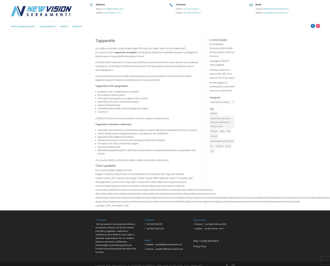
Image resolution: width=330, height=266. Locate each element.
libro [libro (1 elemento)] (228, 131)
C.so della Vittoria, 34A (113, 8)
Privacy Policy (199, 246)
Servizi (63, 26)
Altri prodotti (48, 26)
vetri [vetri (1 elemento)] (212, 151)
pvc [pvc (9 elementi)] (211, 146)
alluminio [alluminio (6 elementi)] (213, 113)
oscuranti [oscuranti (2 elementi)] (213, 136)
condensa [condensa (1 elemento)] (214, 131)
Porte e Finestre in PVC (23, 26)
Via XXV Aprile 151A (112, 12)
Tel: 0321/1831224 (192, 12)
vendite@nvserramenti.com (275, 12)
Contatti (77, 26)
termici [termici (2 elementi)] (228, 146)
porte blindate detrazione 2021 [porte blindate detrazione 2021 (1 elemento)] (221, 141)
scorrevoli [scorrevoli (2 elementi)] (219, 146)
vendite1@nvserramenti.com (276, 8)
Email (258, 4)
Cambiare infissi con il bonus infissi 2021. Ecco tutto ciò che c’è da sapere (221, 73)
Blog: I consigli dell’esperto (206, 240)
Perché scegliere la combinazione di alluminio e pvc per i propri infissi (222, 86)
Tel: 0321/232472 (191, 8)
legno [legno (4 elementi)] (222, 131)
